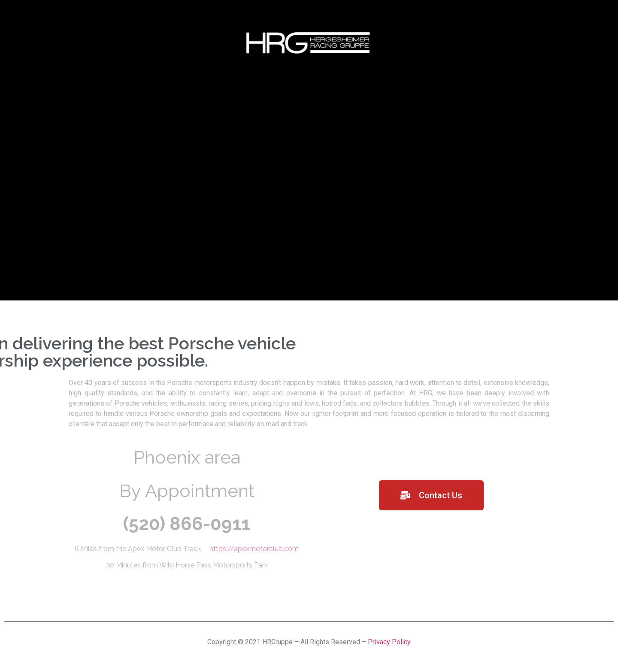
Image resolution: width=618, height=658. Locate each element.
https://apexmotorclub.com (254, 549)
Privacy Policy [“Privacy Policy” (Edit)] (389, 642)
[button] (431, 495)
